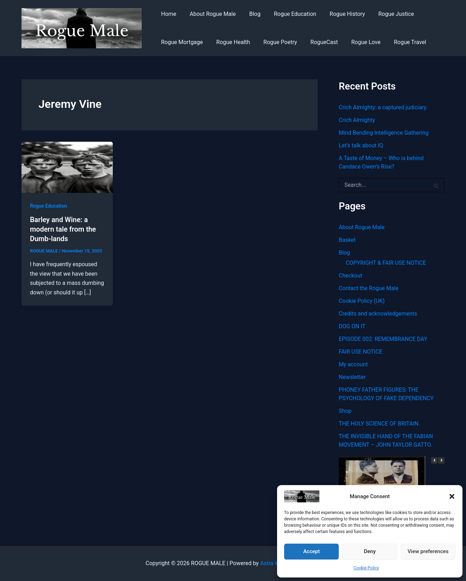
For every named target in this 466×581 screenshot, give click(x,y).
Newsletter (352, 377)
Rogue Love (356, 42)
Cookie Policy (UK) (362, 301)
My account (353, 364)
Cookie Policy (366, 567)
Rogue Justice (384, 14)
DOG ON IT (352, 326)
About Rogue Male (209, 14)
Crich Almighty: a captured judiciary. (383, 107)
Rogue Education (287, 14)
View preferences (427, 551)
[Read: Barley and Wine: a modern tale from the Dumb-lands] (67, 167)
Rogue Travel (398, 42)
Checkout (350, 275)
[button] (451, 496)
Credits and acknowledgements (378, 313)
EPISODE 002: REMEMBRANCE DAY (383, 339)
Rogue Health (230, 42)
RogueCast (317, 42)
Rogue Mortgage (181, 42)
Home (167, 14)
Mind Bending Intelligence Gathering (384, 132)
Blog (249, 14)
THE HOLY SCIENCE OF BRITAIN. (380, 423)
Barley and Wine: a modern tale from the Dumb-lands (63, 228)
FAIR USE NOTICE (361, 351)
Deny (370, 551)
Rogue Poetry (275, 42)
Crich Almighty (357, 120)
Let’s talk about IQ (361, 145)
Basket (347, 240)
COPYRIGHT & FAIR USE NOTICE (386, 262)
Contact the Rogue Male (369, 288)
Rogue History (337, 14)
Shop (345, 411)
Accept (311, 551)
